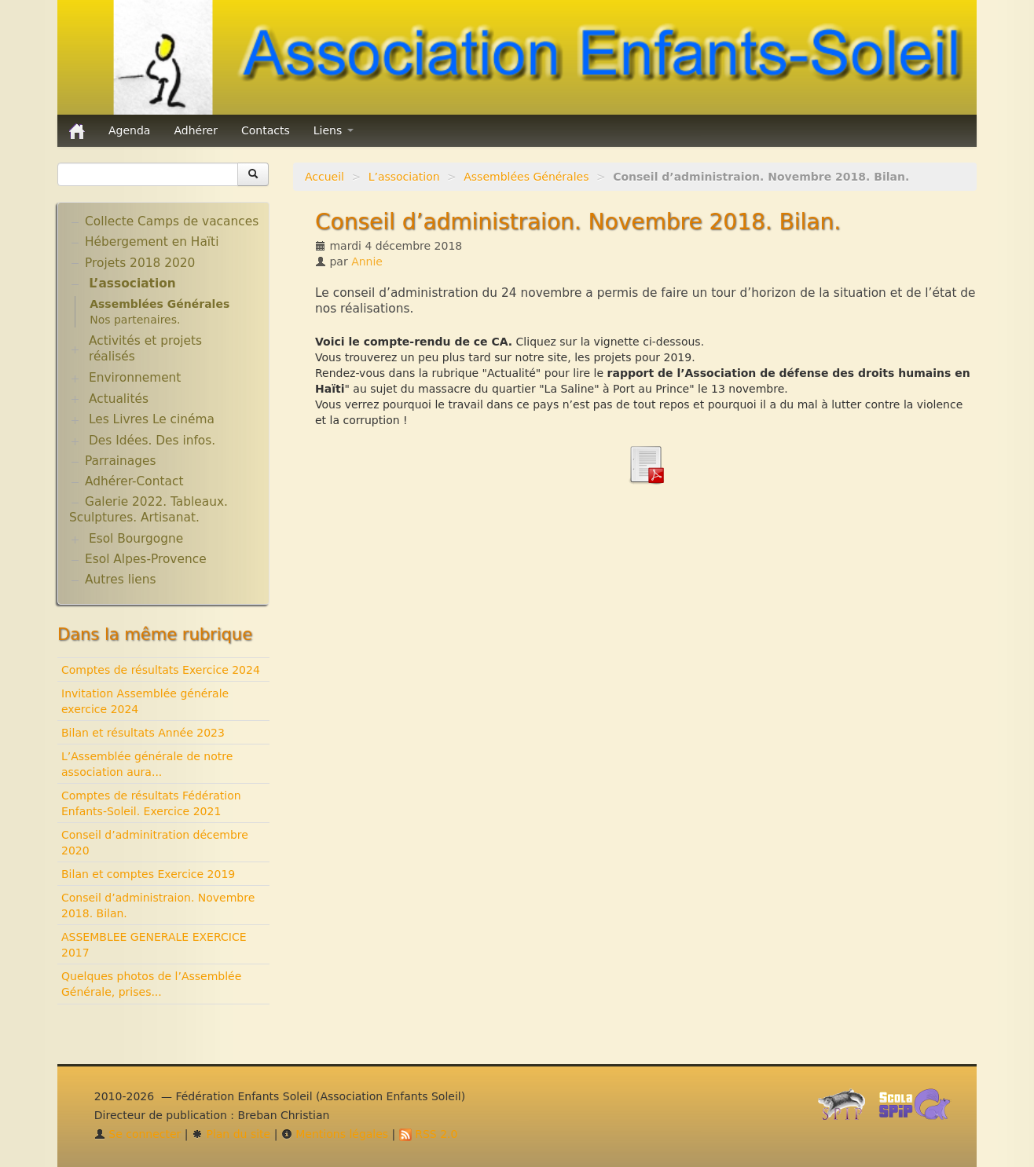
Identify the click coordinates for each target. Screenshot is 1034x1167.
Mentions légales (334, 1134)
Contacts (265, 130)
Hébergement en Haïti (151, 242)
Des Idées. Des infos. (152, 441)
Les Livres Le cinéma (151, 419)
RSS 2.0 (428, 1134)
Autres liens (120, 580)
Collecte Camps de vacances (171, 221)
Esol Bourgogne (136, 539)
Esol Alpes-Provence (146, 559)
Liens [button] (334, 130)
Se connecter (138, 1134)
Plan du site (231, 1134)
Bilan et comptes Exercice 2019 (148, 874)
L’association (404, 176)
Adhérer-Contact (134, 481)
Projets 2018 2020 (140, 263)
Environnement (135, 378)
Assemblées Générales (526, 176)
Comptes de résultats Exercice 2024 (160, 670)
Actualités (118, 399)
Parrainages (120, 461)
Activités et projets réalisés (145, 349)
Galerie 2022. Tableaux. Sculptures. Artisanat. (148, 510)
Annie (367, 261)
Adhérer (196, 130)
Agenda (129, 130)
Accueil (324, 176)
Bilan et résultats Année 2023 (143, 732)
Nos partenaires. (135, 319)
